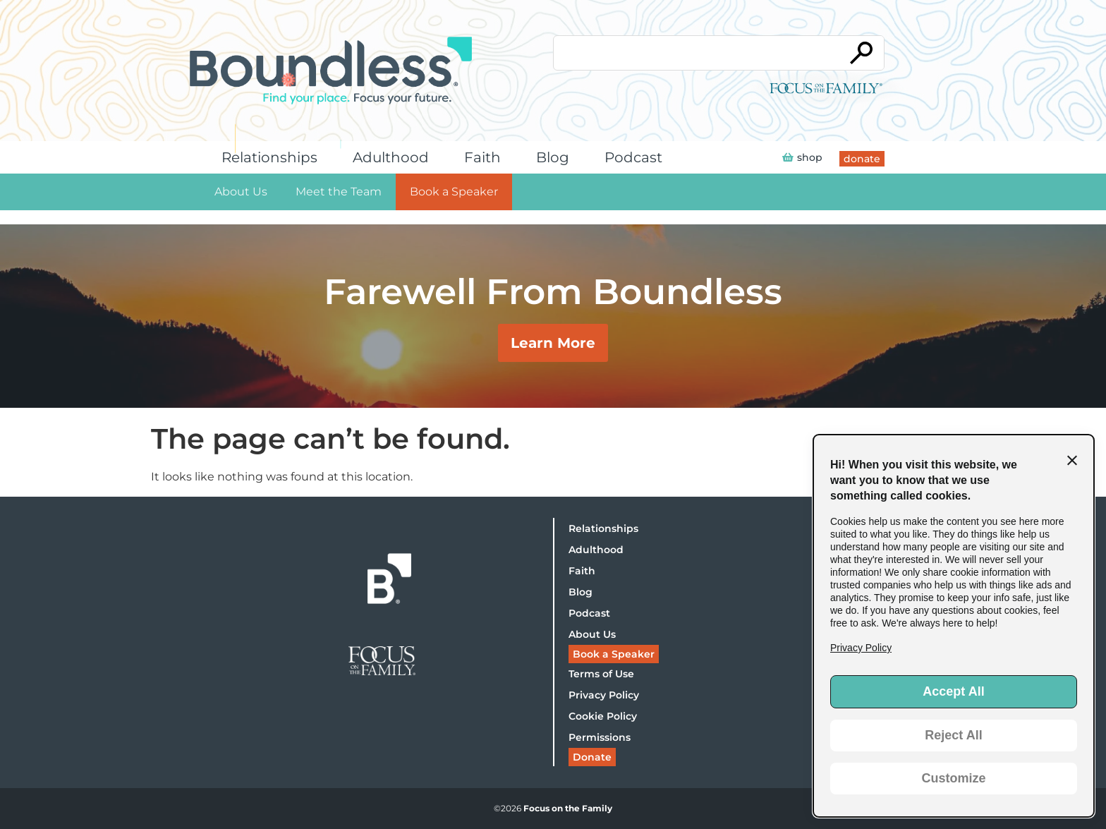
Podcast (636, 157)
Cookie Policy (603, 716)
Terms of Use (601, 673)
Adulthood (394, 157)
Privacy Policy (604, 695)
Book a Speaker (454, 191)
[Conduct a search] (696, 53)
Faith (486, 157)
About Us (240, 191)
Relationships (272, 157)
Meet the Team (339, 191)
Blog (556, 157)
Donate (592, 757)
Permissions (600, 737)
